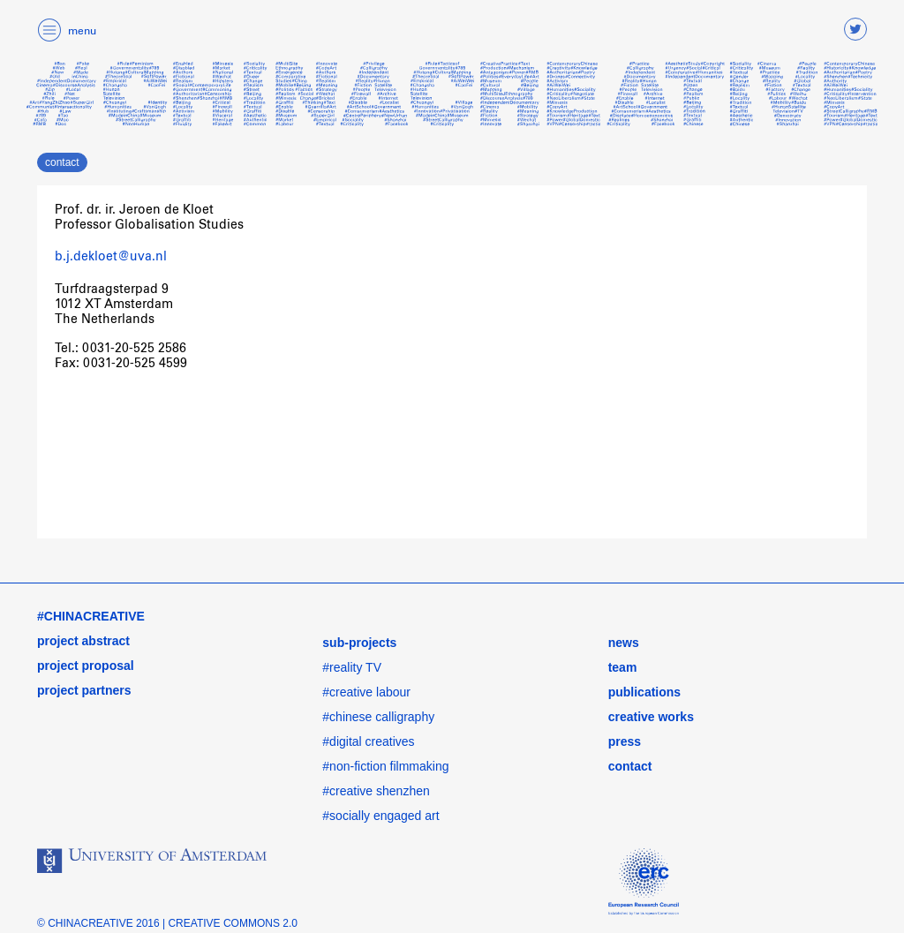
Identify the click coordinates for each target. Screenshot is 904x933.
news (623, 643)
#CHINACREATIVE (91, 616)
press (624, 741)
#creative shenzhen (375, 791)
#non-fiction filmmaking (385, 766)
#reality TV (351, 667)
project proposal (85, 665)
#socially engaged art (380, 816)
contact (62, 162)
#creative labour (366, 692)
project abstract (83, 641)
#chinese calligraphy (378, 717)
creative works (651, 717)
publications (644, 692)
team (622, 667)
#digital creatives (368, 741)
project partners (84, 690)
